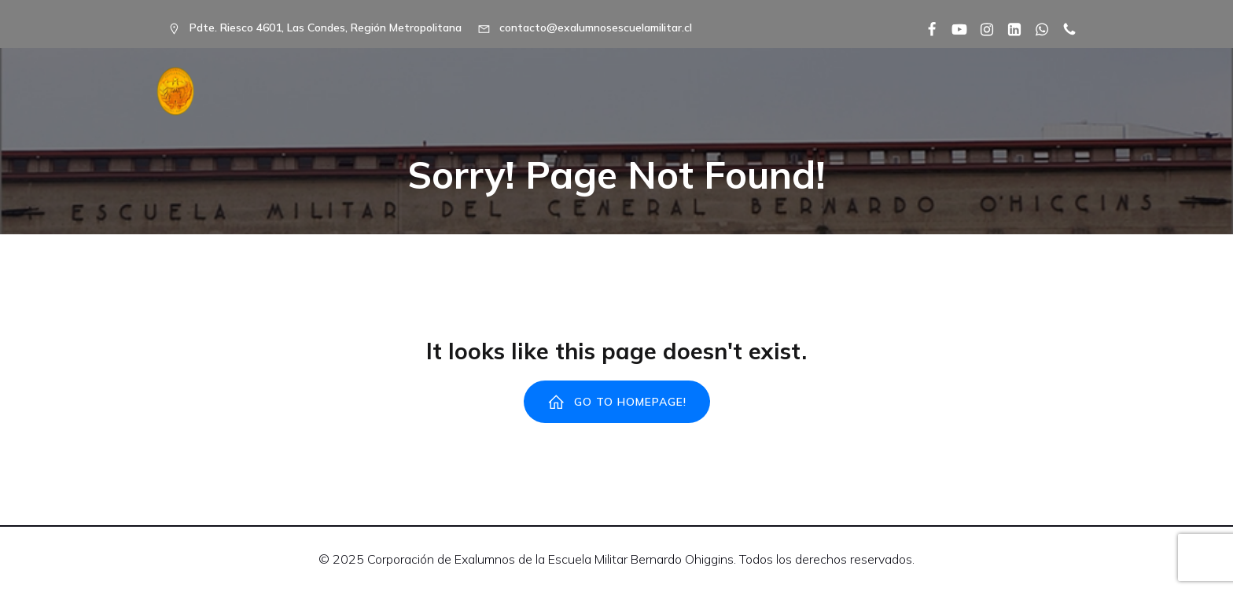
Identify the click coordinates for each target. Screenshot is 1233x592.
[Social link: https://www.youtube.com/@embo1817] (953, 28)
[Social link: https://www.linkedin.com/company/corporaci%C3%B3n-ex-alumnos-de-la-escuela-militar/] (1008, 28)
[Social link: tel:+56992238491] (1063, 28)
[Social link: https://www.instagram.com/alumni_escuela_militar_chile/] (981, 28)
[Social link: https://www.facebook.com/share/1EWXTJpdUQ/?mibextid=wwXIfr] (926, 28)
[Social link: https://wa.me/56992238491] (1036, 28)
